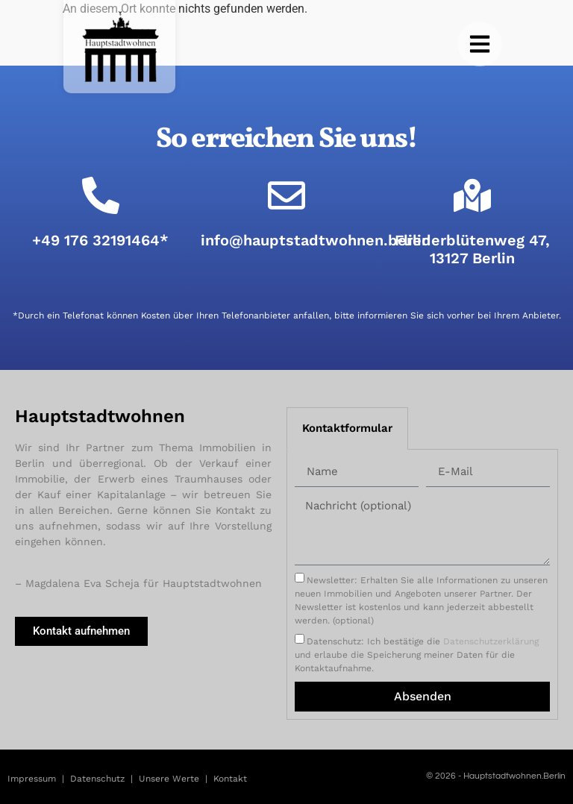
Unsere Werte (169, 778)
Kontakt (230, 778)
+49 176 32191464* (100, 240)
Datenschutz (97, 778)
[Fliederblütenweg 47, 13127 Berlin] (472, 195)
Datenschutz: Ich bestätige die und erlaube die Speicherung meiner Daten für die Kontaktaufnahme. (417, 654)
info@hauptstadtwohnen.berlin (315, 240)
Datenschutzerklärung (491, 641)
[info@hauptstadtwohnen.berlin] (286, 195)
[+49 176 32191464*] (100, 195)
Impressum (31, 778)
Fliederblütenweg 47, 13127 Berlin (472, 249)
